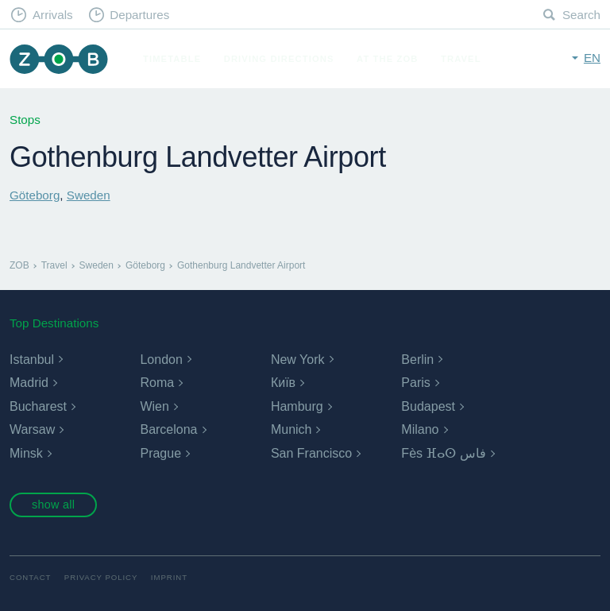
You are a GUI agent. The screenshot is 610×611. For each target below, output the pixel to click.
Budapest (428, 406)
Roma (157, 382)
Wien (154, 406)
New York (298, 359)
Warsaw (32, 429)
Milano (419, 429)
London (161, 359)
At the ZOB (388, 59)
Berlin (417, 359)
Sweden (88, 195)
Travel (461, 59)
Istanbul (32, 359)
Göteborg (35, 195)
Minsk (26, 453)
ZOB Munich (59, 59)
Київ (283, 382)
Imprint (169, 577)
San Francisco (311, 453)
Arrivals (53, 14)
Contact (30, 577)
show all (53, 504)
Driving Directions (279, 59)
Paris (415, 382)
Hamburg (297, 406)
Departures (139, 14)
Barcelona (168, 429)
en (592, 57)
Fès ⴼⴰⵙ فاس (443, 453)
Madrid (29, 382)
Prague (160, 453)
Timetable (172, 59)
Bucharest (38, 406)
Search (581, 14)
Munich (291, 429)
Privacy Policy (101, 577)
